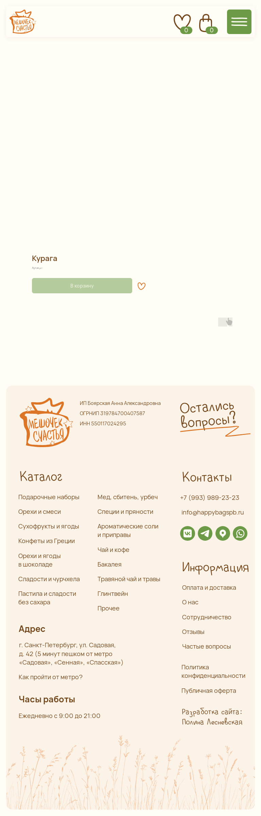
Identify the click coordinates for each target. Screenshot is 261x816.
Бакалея (110, 564)
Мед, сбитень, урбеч (128, 497)
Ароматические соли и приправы (128, 530)
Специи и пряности (125, 511)
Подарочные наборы (49, 497)
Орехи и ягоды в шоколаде (39, 560)
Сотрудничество (206, 617)
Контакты (206, 478)
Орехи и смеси (39, 511)
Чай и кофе (113, 549)
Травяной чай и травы (129, 579)
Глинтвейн (113, 593)
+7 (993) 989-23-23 (209, 497)
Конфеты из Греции (46, 541)
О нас (190, 602)
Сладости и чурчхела (49, 579)
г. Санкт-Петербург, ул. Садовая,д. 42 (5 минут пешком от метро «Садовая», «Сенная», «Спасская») (71, 653)
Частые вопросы (206, 646)
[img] (187, 533)
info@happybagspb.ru (212, 512)
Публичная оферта (208, 690)
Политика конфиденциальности (213, 671)
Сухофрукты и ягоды (48, 526)
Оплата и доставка (209, 587)
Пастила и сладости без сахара (47, 597)
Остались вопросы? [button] (207, 415)
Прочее (109, 608)
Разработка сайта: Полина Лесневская (211, 717)
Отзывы (193, 631)
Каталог (41, 477)
